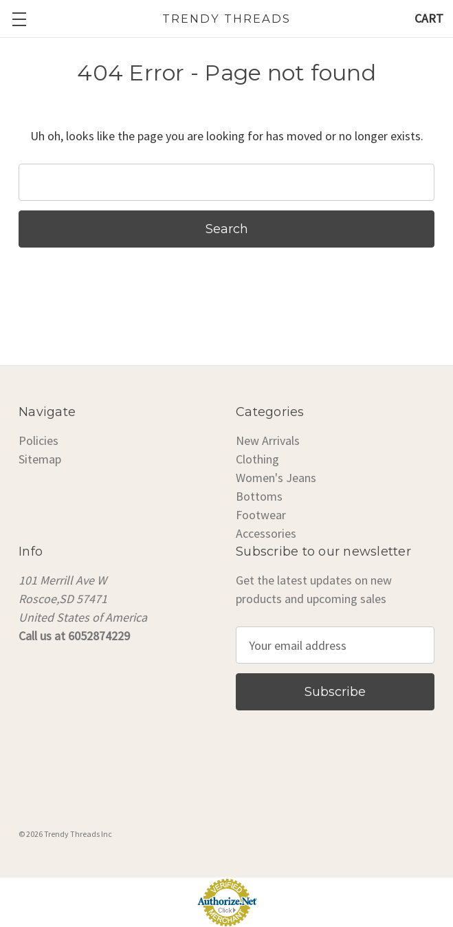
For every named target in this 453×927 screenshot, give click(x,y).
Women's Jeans (276, 478)
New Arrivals (268, 440)
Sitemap (40, 459)
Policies (38, 440)
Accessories (266, 533)
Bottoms (259, 496)
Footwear (261, 515)
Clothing (257, 459)
